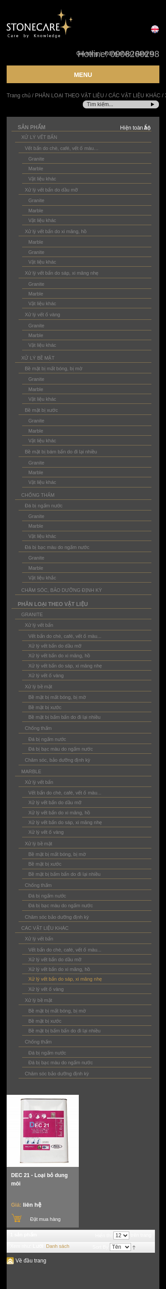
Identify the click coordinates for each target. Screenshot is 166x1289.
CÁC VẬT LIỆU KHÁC (134, 95)
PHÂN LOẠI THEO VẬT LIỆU (69, 95)
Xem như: (20, 1246)
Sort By (100, 1247)
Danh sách (57, 1246)
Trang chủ (19, 95)
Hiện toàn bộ (135, 128)
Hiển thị (103, 1236)
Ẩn (147, 128)
